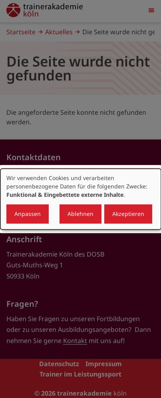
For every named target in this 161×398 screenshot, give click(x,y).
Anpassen (27, 214)
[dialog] (81, 199)
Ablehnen (80, 214)
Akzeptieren (128, 214)
